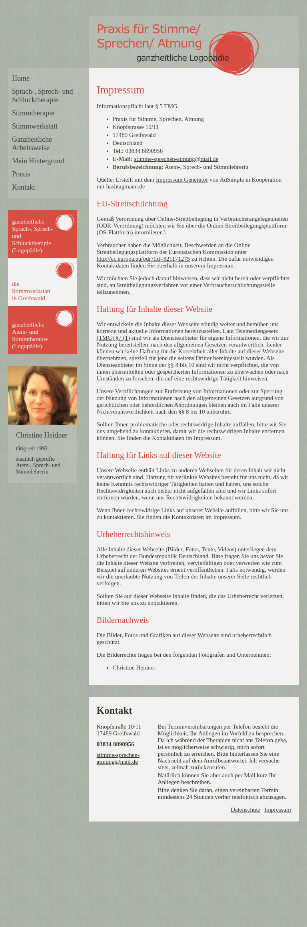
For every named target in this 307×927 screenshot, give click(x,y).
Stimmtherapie (33, 113)
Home (21, 78)
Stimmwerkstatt (35, 126)
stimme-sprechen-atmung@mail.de (176, 159)
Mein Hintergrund (38, 161)
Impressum (277, 809)
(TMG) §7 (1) (113, 338)
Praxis (21, 174)
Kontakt (23, 187)
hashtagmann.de (125, 186)
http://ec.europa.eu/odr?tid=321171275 (143, 259)
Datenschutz (245, 809)
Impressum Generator (182, 179)
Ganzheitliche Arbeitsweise (32, 143)
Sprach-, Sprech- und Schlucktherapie (42, 95)
